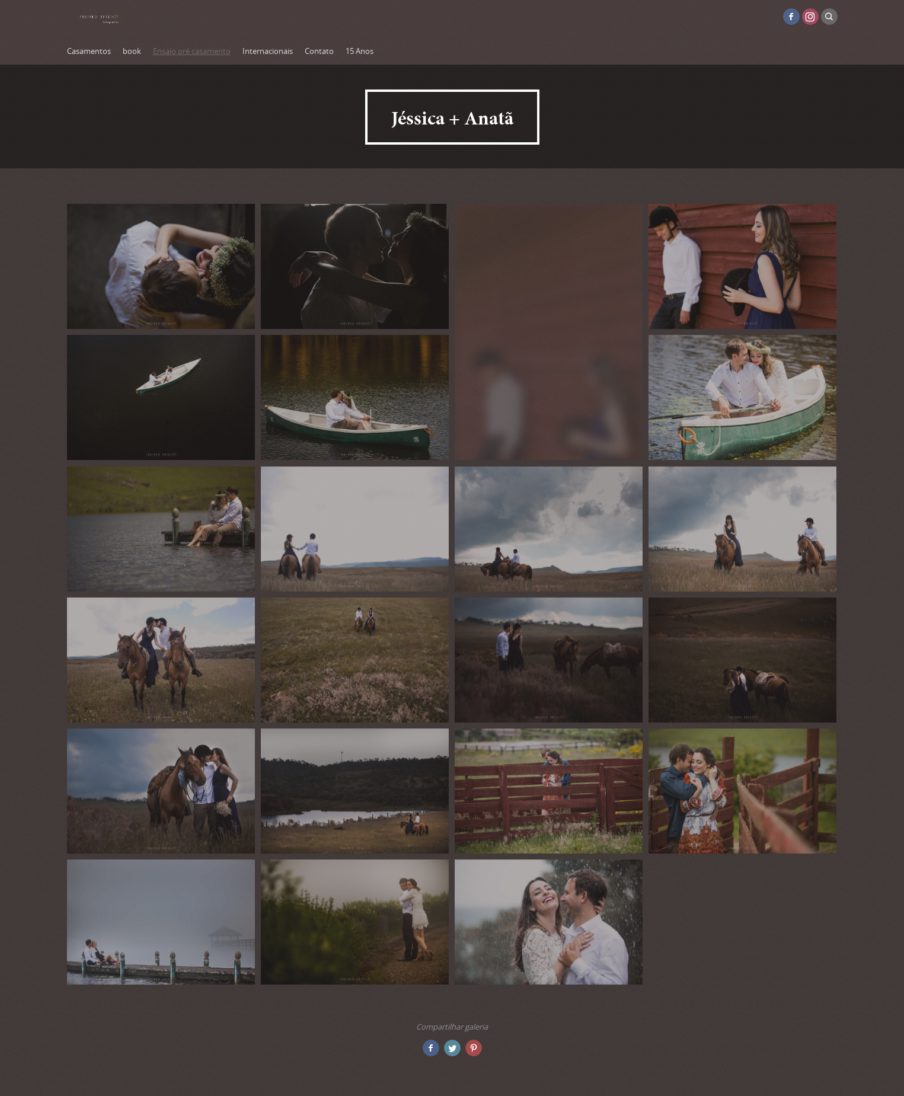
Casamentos (89, 51)
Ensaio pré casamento (192, 51)
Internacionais (267, 51)
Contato (319, 51)
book (132, 51)
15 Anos (359, 51)
